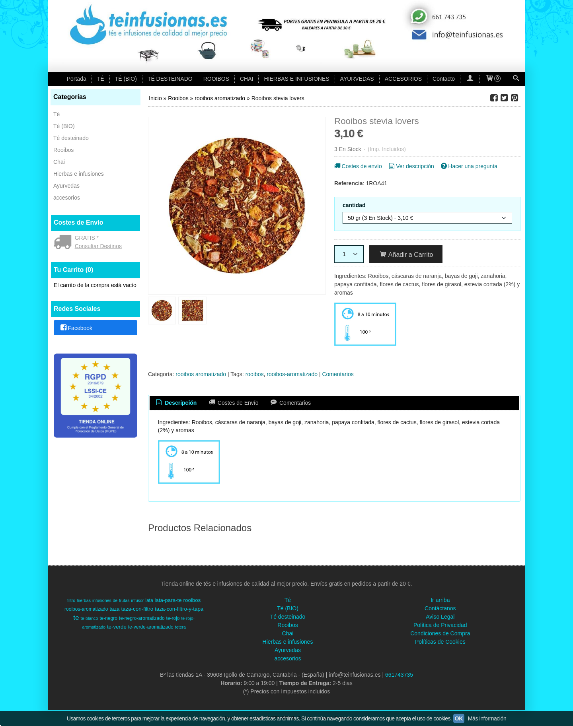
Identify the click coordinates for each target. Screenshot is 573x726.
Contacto (444, 79)
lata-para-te (168, 600)
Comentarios (337, 374)
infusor (137, 600)
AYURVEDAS (357, 79)
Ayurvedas (66, 185)
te (76, 617)
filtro (71, 600)
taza (114, 609)
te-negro (108, 618)
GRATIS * (87, 238)
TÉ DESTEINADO (170, 79)
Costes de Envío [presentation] (232, 403)
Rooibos (63, 150)
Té (56, 114)
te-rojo (172, 618)
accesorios (66, 197)
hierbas (84, 600)
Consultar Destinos (98, 246)
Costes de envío (357, 166)
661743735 (399, 675)
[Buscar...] (515, 79)
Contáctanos (440, 608)
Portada (76, 79)
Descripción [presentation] (176, 403)
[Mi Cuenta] (469, 79)
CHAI (246, 79)
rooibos (255, 374)
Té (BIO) (64, 126)
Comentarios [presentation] (290, 403)
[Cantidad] (349, 254)
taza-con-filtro (137, 609)
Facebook (75, 328)
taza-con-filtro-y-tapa (179, 609)
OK (459, 718)
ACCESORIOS (403, 79)
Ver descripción (411, 166)
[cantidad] (427, 218)
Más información (487, 718)
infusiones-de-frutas (111, 600)
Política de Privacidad (440, 625)
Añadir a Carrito (406, 254)
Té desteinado (71, 138)
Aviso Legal (440, 616)
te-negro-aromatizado (142, 618)
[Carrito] (493, 79)
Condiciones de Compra (440, 633)
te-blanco (89, 618)
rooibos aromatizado (200, 374)
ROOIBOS (216, 79)
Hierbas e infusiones (78, 174)
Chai (59, 162)
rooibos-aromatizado (292, 374)
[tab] (176, 403)
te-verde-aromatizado (150, 627)
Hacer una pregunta (468, 166)
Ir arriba (440, 600)
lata (149, 600)
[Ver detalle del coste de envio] (64, 243)
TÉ (100, 79)
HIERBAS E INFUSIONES (296, 79)
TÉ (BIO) (126, 79)
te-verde (117, 627)
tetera (180, 627)
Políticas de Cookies (440, 642)
